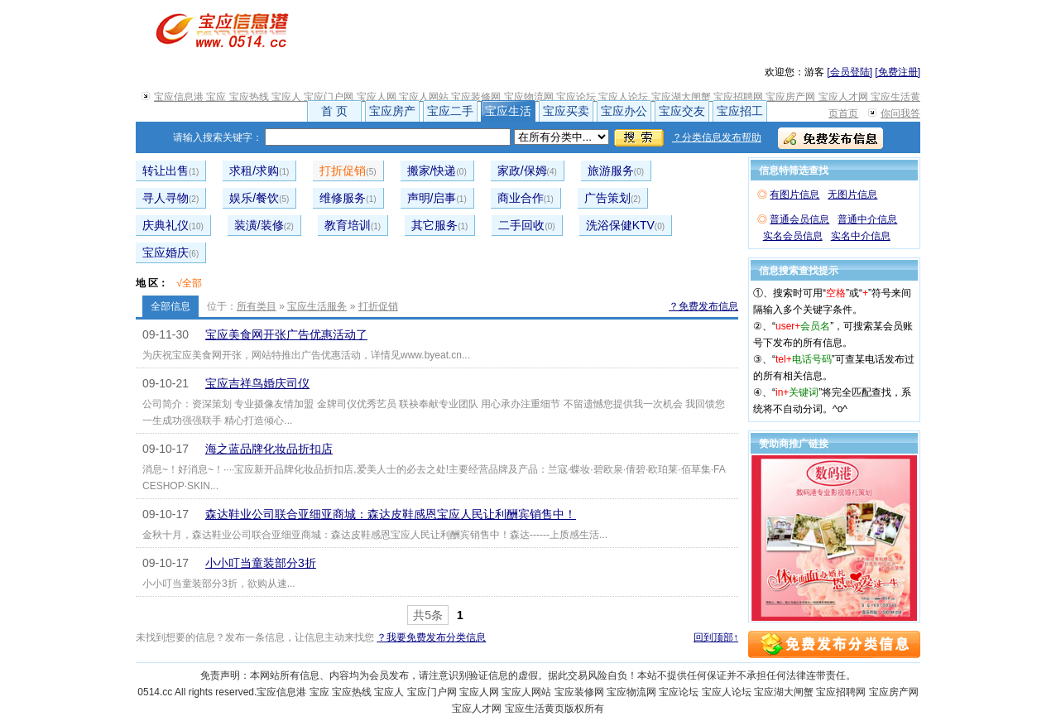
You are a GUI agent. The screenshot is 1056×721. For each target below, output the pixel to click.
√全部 (189, 283)
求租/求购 (259, 170)
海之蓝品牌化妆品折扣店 (269, 448)
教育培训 (352, 225)
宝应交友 (682, 111)
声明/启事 (437, 197)
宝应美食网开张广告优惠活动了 (286, 334)
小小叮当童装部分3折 (260, 563)
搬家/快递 (437, 170)
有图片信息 (794, 194)
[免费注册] (897, 72)
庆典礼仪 (173, 225)
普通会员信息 (799, 219)
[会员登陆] (849, 72)
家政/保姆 (527, 170)
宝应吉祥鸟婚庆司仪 (257, 383)
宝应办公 (624, 111)
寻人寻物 (170, 197)
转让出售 (170, 170)
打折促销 (347, 170)
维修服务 (347, 197)
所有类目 (256, 306)
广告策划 (612, 197)
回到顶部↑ (716, 637)
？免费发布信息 (703, 306)
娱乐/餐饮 (259, 197)
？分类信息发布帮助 (716, 137)
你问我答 (900, 113)
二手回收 (526, 225)
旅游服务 (616, 170)
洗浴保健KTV (625, 225)
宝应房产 (392, 111)
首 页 (334, 111)
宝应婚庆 (170, 252)
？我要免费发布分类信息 (431, 637)
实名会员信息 (793, 236)
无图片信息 (852, 194)
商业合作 (525, 197)
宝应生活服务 (317, 306)
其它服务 (439, 225)
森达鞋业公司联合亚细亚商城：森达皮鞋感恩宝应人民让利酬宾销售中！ (390, 514)
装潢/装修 (264, 225)
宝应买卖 (566, 111)
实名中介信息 (860, 236)
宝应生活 (508, 111)
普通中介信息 (867, 219)
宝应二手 (450, 111)
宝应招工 (740, 111)
